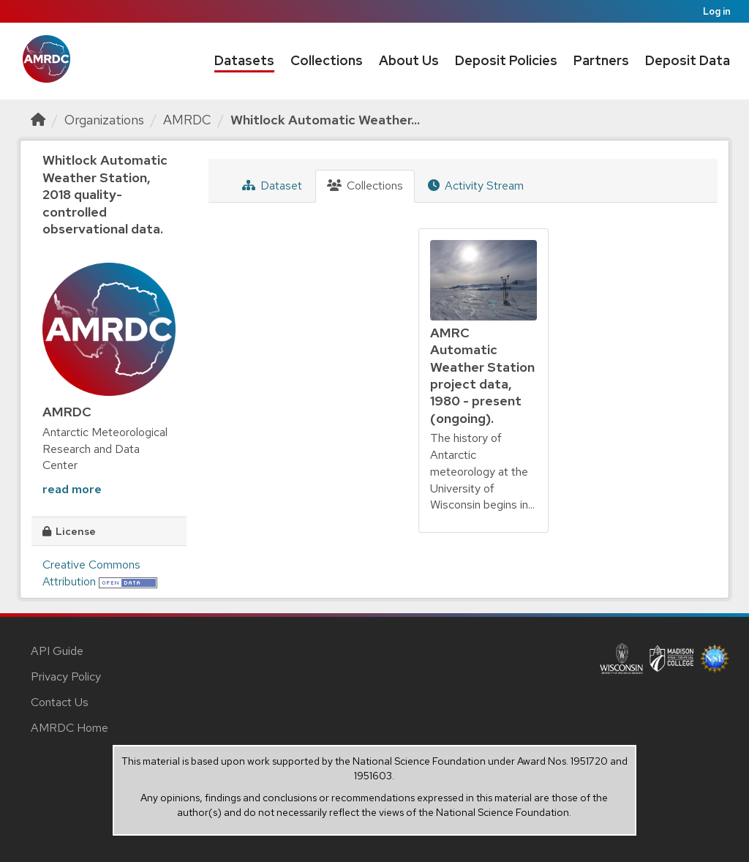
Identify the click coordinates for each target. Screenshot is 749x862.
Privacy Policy (66, 676)
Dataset (272, 185)
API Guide (57, 651)
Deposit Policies (506, 60)
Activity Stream (476, 185)
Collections (326, 60)
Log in (717, 11)
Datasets (244, 60)
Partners (601, 60)
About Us (409, 60)
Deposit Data (687, 60)
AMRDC (187, 119)
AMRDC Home (69, 727)
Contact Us (60, 702)
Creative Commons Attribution (91, 573)
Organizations (104, 119)
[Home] (38, 119)
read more (72, 489)
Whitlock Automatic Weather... (325, 119)
